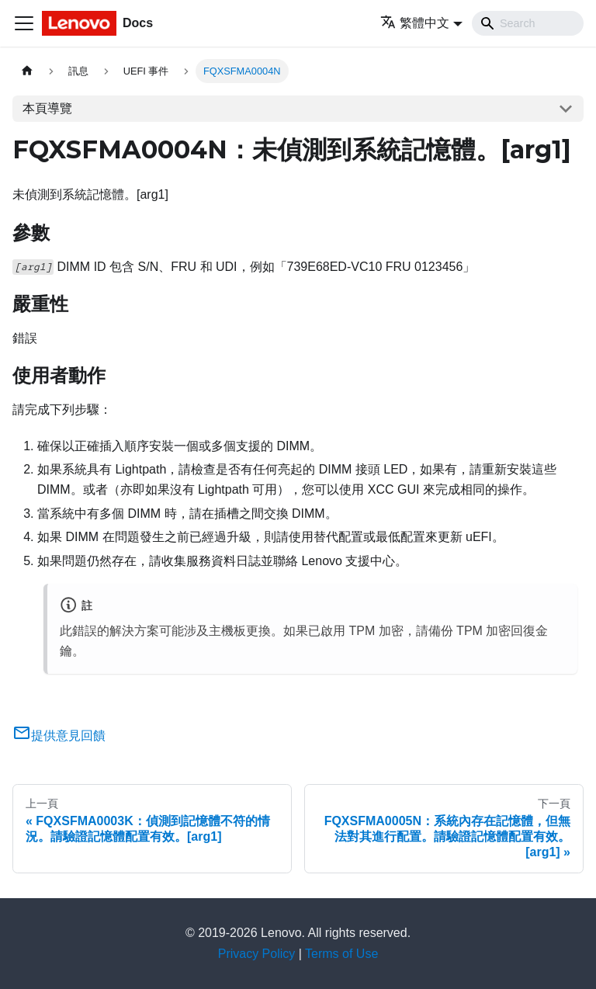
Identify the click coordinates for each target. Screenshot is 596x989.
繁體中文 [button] (414, 22)
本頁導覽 (47, 108)
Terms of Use (341, 953)
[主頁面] (27, 71)
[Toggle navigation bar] (24, 23)
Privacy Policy (257, 953)
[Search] (528, 23)
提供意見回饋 (59, 735)
